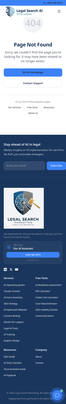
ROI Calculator (43, 291)
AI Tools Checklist (13, 362)
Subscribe (56, 165)
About (39, 356)
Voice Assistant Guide (15, 369)
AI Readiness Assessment (48, 284)
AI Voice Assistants (13, 297)
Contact (39, 362)
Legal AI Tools (11, 328)
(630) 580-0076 (33, 254)
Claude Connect (12, 291)
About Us (33, 113)
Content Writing (12, 315)
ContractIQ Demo (44, 315)
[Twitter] (11, 269)
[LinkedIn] (5, 269)
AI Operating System (14, 284)
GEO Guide (9, 356)
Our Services (14, 107)
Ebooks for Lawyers (14, 321)
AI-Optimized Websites (15, 309)
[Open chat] (57, 395)
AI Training (9, 334)
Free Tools (32, 107)
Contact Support (33, 83)
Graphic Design (11, 340)
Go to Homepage (33, 72)
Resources (49, 107)
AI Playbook (10, 375)
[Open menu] (59, 11)
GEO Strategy (10, 303)
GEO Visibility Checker (47, 309)
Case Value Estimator (46, 303)
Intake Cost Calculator (47, 297)
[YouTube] (16, 269)
